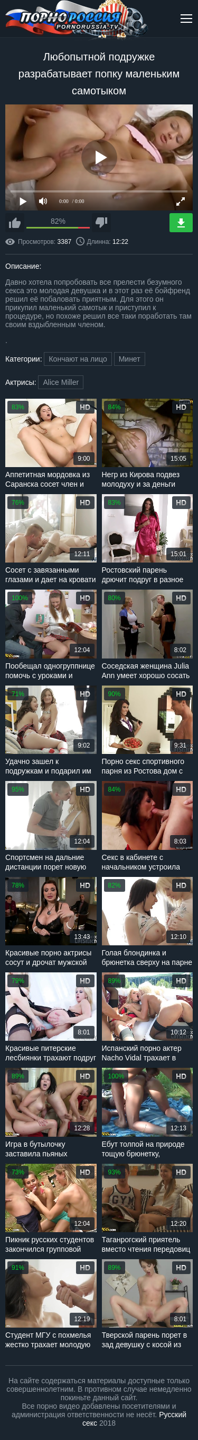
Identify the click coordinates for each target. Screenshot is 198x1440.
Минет (129, 359)
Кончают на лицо (78, 359)
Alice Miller (61, 382)
